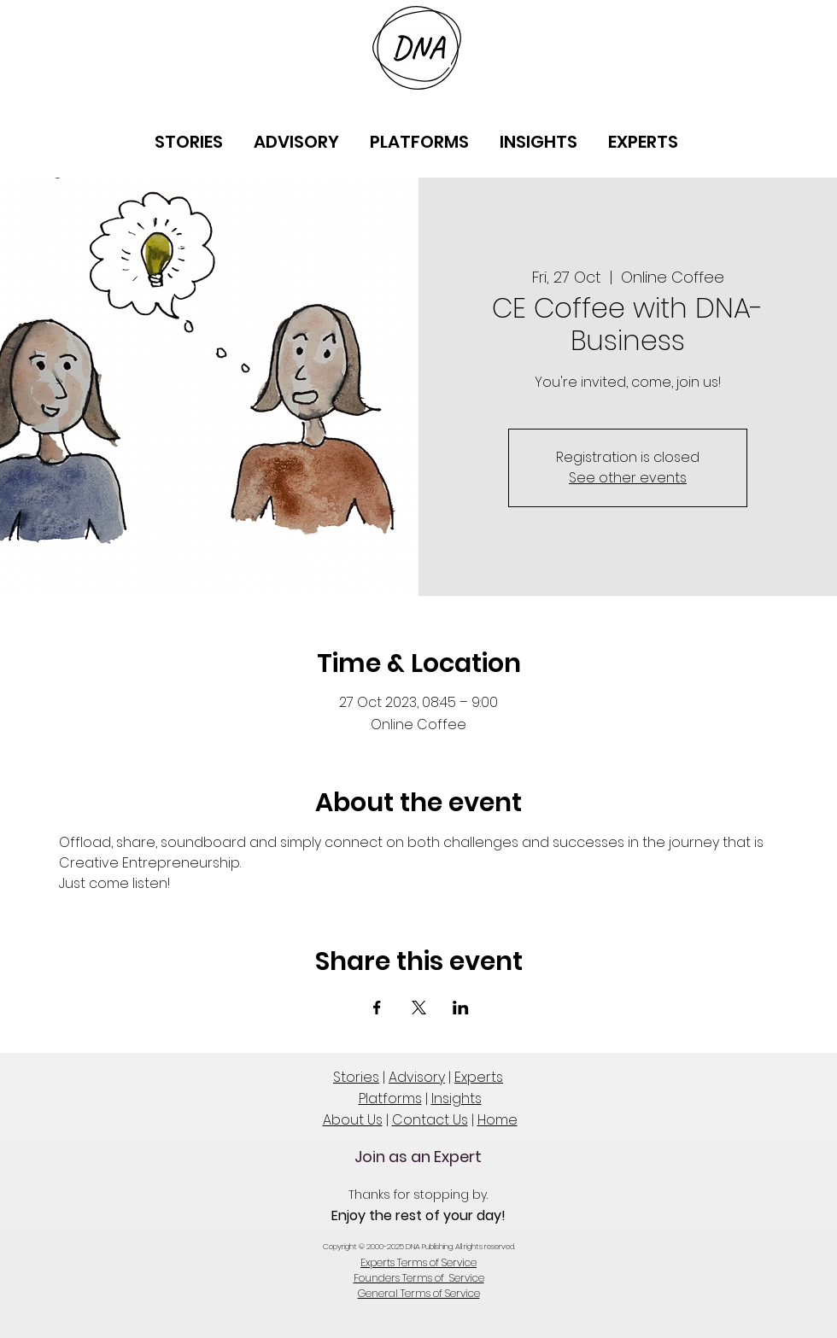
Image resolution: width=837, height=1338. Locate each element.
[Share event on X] (419, 1007)
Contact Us (430, 1120)
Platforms (390, 1098)
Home (497, 1120)
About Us (353, 1120)
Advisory (417, 1077)
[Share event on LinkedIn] (461, 1007)
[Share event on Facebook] (377, 1007)
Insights (456, 1098)
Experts (478, 1077)
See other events (628, 478)
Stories (356, 1077)
